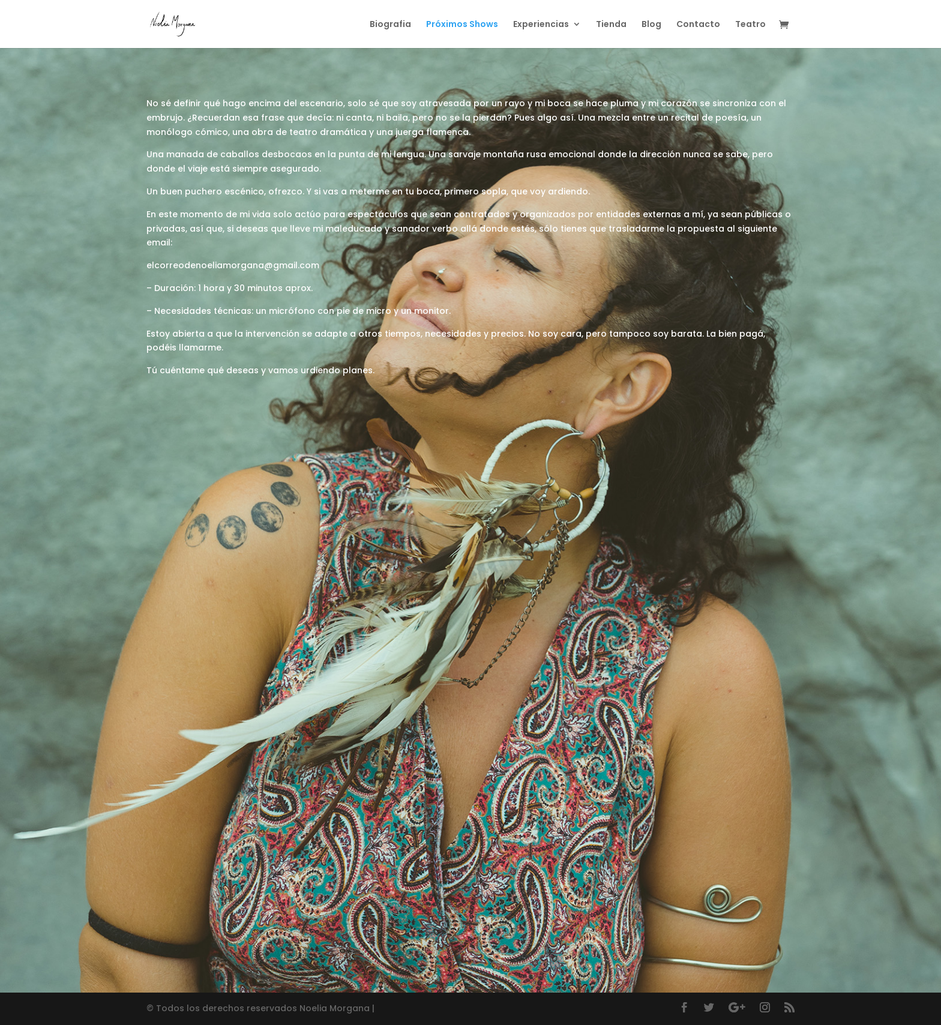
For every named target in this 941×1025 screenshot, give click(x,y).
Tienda (611, 25)
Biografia (390, 25)
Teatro (750, 25)
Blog (651, 25)
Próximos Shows (462, 25)
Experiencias (541, 25)
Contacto (698, 25)
